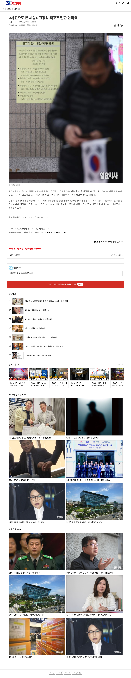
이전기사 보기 (15, 255)
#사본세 (12, 248)
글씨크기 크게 (121, 25)
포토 (9, 9)
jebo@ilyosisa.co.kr (56, 232)
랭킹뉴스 (12, 293)
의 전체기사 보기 (107, 241)
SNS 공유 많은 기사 (17, 394)
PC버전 (59, 673)
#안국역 (37, 248)
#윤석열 (20, 248)
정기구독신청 (77, 673)
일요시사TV (14, 364)
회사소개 (67, 673)
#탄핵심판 (29, 248)
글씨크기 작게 (115, 25)
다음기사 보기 (116, 255)
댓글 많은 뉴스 (15, 529)
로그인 (52, 673)
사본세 (16, 9)
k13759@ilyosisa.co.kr (27, 22)
